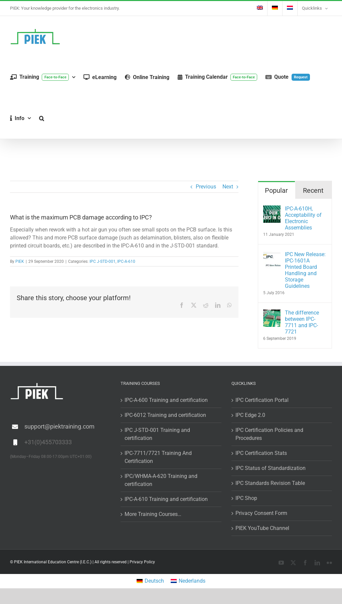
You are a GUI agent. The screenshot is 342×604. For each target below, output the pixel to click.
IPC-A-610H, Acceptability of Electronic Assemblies (303, 218)
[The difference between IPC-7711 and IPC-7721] (272, 313)
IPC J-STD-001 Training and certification (157, 434)
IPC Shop (246, 498)
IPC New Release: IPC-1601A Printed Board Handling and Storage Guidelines (305, 270)
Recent (313, 190)
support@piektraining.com (59, 426)
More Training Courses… (153, 514)
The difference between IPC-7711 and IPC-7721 (302, 322)
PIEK (19, 261)
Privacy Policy (142, 562)
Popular (276, 190)
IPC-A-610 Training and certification (166, 499)
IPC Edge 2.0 (250, 415)
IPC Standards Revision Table (270, 483)
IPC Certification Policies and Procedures (269, 434)
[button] (41, 118)
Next (227, 186)
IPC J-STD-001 (103, 261)
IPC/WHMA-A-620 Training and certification (161, 480)
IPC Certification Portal (262, 400)
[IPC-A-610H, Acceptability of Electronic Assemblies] (272, 209)
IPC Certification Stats (261, 453)
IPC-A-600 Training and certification (166, 400)
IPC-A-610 (126, 261)
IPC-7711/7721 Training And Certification (158, 457)
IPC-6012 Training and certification (165, 415)
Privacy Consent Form (261, 513)
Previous (206, 186)
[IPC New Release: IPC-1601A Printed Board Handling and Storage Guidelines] (272, 255)
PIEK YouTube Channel (262, 528)
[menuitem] (259, 8)
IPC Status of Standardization (270, 468)
